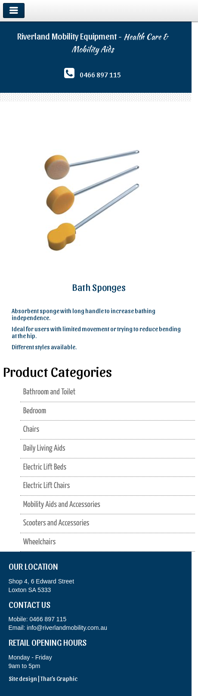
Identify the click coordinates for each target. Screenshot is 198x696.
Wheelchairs (39, 542)
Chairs (31, 429)
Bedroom (34, 411)
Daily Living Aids (44, 448)
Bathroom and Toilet (49, 392)
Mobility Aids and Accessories (61, 505)
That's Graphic (58, 678)
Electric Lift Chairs (46, 486)
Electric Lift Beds (44, 467)
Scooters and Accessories (56, 523)
